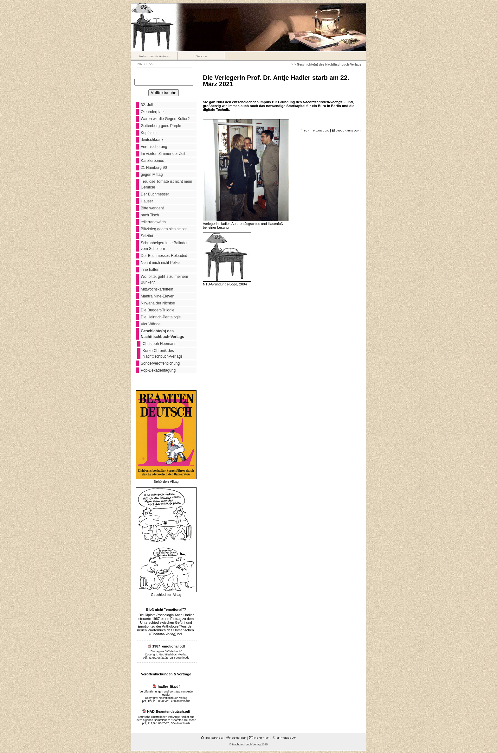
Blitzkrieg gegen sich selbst (164, 229)
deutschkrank (152, 139)
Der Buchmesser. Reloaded (164, 255)
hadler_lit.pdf (169, 686)
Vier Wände (150, 324)
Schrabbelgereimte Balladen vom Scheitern (165, 246)
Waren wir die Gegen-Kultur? (165, 119)
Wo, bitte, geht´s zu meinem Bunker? (164, 279)
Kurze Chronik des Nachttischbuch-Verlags (163, 353)
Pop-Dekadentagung (158, 370)
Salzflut (147, 236)
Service (201, 56)
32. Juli (147, 105)
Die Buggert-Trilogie (157, 310)
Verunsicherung (154, 146)
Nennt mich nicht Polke (160, 262)
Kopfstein (149, 133)
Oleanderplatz (153, 112)
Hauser (147, 201)
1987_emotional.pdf (168, 646)
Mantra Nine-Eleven (157, 296)
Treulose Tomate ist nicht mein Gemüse (166, 184)
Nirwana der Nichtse (158, 303)
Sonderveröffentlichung (160, 363)
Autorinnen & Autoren (154, 56)
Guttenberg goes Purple (161, 126)
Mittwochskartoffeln (157, 289)
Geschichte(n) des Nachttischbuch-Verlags (162, 334)
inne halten (150, 269)
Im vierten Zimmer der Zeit (163, 153)
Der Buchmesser (155, 194)
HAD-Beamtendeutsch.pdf (168, 711)
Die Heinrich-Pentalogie (161, 317)
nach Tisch (150, 215)
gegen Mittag (152, 174)
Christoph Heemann (160, 343)
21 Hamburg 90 (154, 167)
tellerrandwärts (153, 222)
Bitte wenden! (152, 208)
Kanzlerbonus (152, 160)
